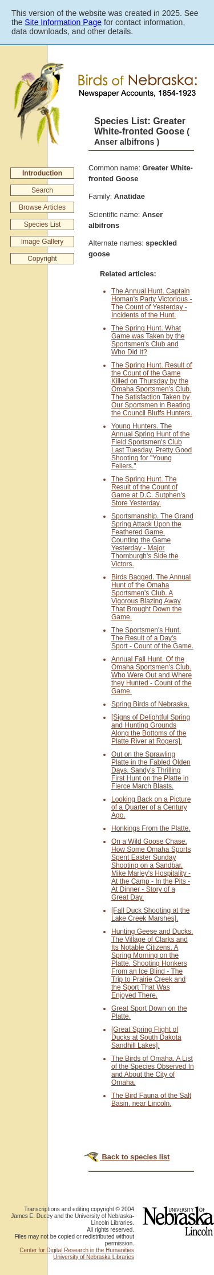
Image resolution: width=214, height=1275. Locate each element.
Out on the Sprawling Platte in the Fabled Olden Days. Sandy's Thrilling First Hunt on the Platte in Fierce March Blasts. (151, 770)
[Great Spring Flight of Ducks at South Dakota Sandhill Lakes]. (146, 1037)
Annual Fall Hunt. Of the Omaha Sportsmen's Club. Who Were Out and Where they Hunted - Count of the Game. (151, 675)
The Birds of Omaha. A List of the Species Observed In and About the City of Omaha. (152, 1070)
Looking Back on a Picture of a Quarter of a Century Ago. (151, 807)
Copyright (41, 259)
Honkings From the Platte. (151, 828)
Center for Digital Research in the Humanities (76, 1250)
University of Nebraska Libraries (93, 1257)
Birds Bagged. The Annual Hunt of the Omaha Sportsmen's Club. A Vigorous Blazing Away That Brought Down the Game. (151, 597)
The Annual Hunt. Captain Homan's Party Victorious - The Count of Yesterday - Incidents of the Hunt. (151, 303)
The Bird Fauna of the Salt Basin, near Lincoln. (151, 1100)
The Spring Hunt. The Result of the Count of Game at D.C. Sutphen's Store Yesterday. (148, 491)
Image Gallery (42, 242)
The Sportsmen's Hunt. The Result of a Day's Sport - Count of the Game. (152, 638)
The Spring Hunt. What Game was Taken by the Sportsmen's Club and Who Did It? (148, 340)
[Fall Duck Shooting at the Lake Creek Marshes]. (150, 914)
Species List (42, 224)
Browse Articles (42, 207)
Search (42, 190)
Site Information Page (63, 22)
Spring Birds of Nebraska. (150, 704)
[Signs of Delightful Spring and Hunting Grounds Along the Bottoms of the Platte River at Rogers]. (150, 729)
